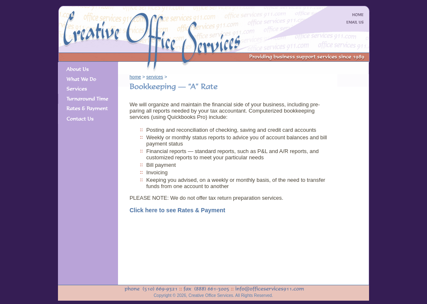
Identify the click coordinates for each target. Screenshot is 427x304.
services (154, 76)
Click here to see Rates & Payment (178, 210)
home (135, 76)
